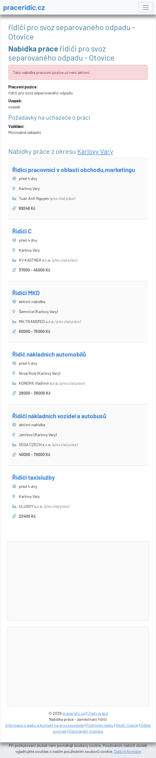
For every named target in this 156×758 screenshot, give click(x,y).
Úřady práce (97, 713)
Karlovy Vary (95, 151)
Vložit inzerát (127, 725)
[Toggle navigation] (145, 7)
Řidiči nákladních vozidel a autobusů (59, 415)
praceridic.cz (24, 7)
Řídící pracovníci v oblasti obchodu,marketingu (73, 169)
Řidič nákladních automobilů (49, 354)
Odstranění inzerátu (86, 731)
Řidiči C (22, 231)
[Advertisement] (82, 581)
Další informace (127, 751)
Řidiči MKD (26, 292)
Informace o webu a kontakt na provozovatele (44, 725)
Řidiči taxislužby (33, 477)
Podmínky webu (100, 725)
